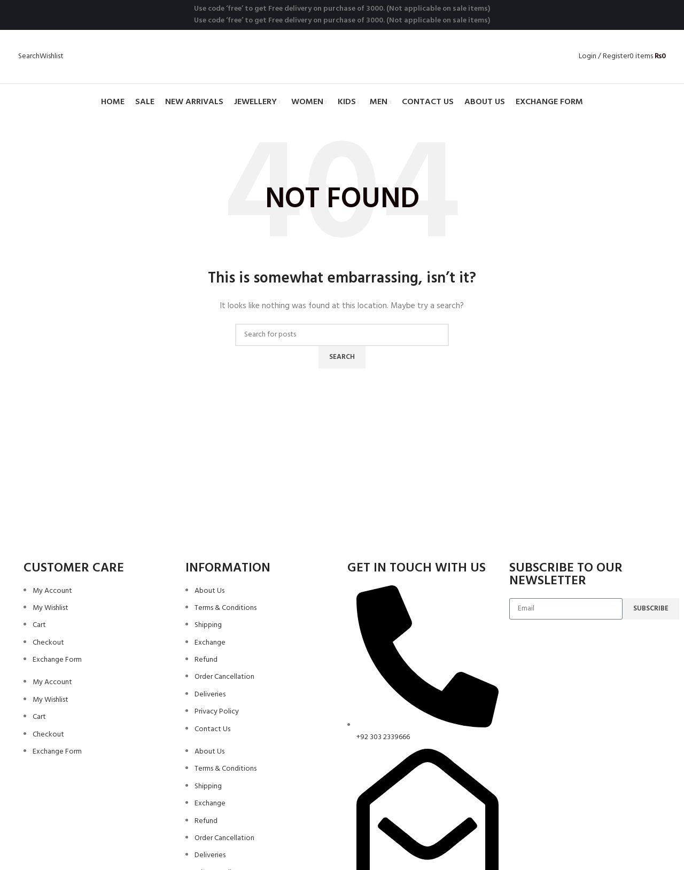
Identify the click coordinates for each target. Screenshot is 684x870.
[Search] (29, 56)
